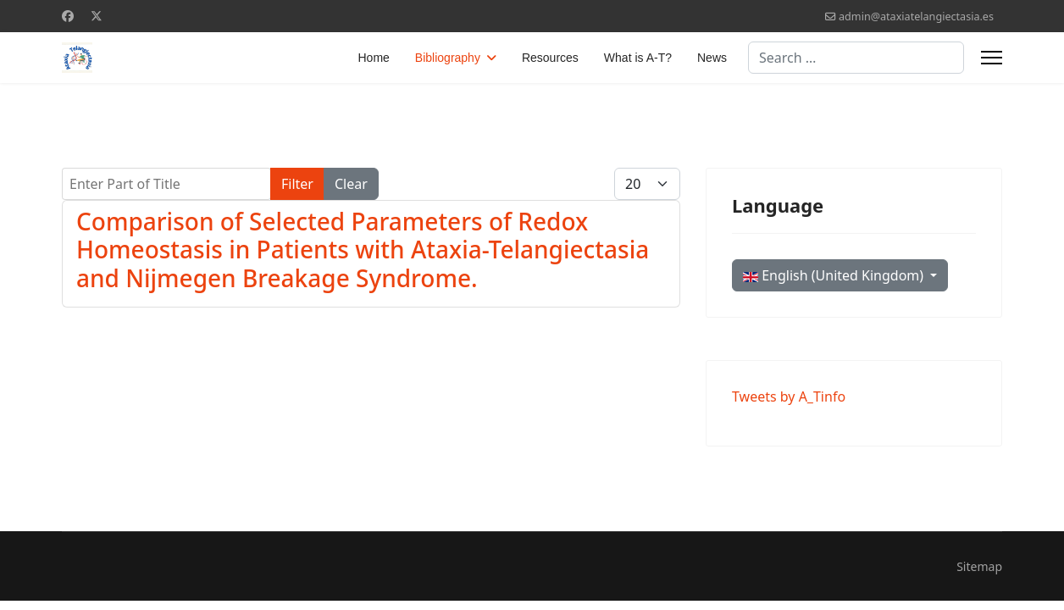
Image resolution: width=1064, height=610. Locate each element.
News (712, 57)
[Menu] (991, 57)
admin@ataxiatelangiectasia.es (916, 16)
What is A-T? (638, 57)
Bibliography (447, 57)
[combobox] (856, 58)
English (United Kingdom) (835, 275)
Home (374, 57)
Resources (550, 57)
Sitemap (979, 566)
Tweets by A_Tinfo (788, 396)
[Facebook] (68, 16)
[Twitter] (97, 16)
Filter (297, 184)
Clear (351, 184)
